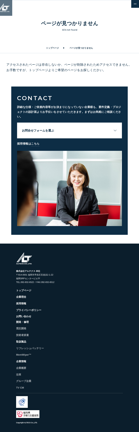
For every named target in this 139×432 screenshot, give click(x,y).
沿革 (18, 374)
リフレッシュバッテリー (30, 348)
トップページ (52, 48)
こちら (35, 143)
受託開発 (21, 328)
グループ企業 (23, 381)
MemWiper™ (23, 354)
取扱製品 (21, 341)
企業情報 (21, 361)
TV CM (20, 387)
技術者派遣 (22, 335)
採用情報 (21, 303)
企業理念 (21, 296)
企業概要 (21, 368)
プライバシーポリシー (28, 310)
